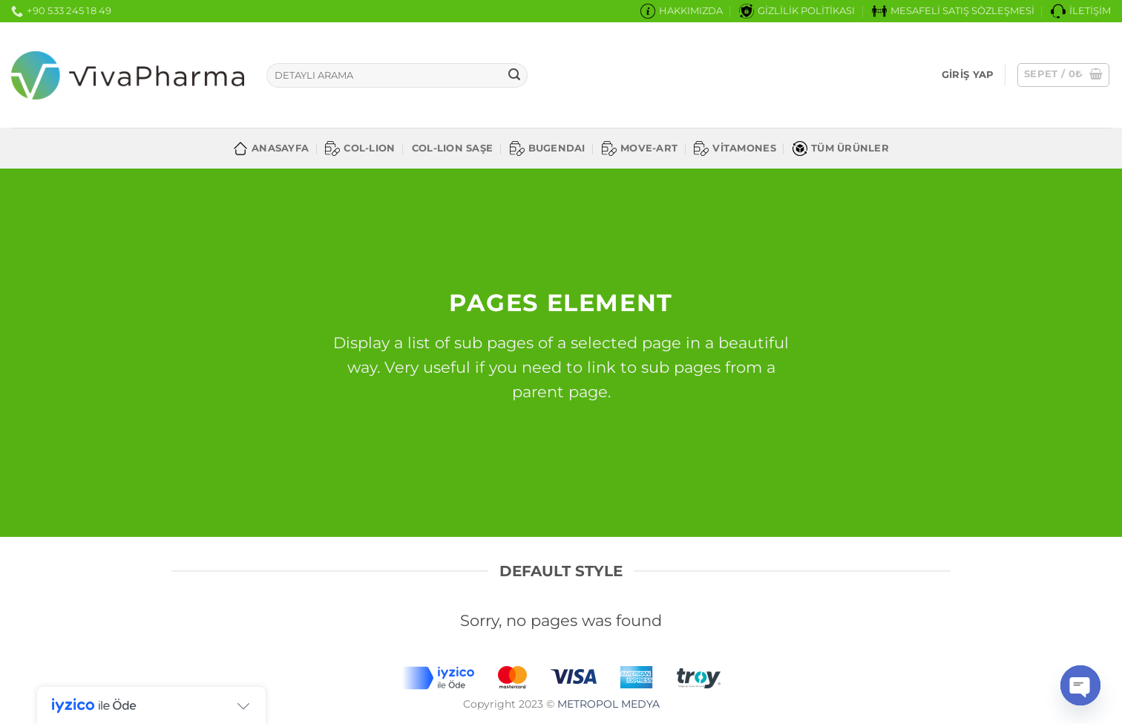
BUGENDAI (547, 148)
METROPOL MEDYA (608, 704)
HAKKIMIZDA (681, 11)
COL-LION (360, 148)
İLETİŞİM (1081, 11)
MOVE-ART (640, 148)
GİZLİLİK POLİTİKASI (797, 11)
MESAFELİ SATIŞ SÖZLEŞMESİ (953, 11)
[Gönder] (514, 75)
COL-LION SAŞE (452, 148)
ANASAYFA (271, 148)
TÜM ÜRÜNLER (841, 148)
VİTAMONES (734, 148)
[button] (968, 75)
